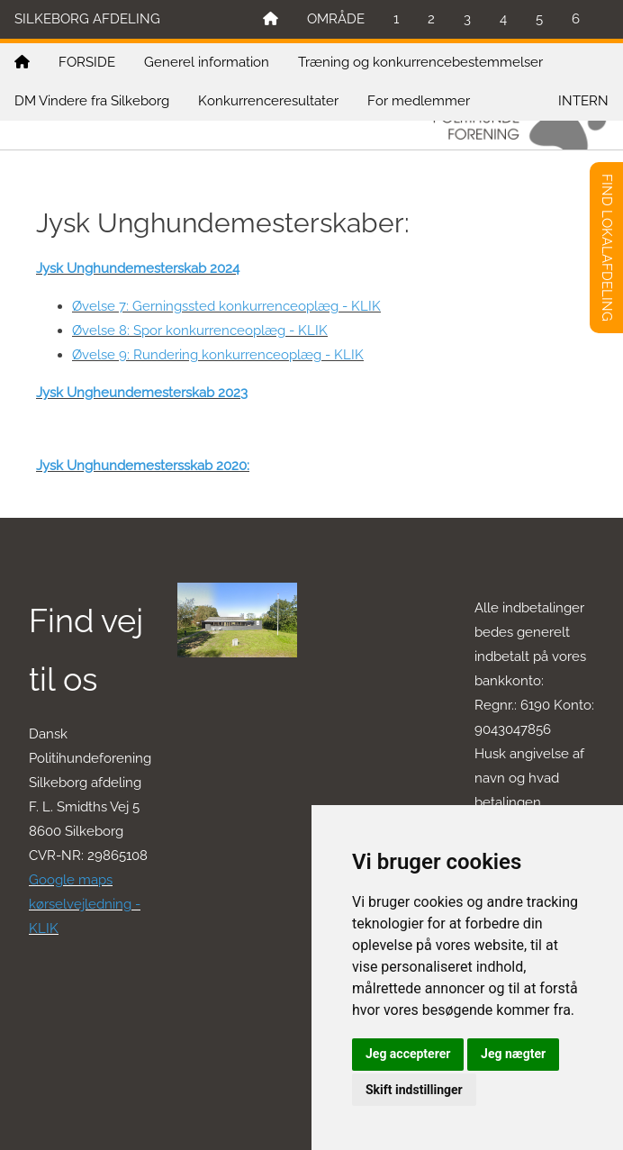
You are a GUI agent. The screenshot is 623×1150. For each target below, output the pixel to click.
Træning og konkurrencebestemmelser (420, 62)
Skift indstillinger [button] (414, 1089)
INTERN (583, 101)
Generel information (206, 62)
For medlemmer (418, 101)
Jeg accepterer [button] (408, 1053)
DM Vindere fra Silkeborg (91, 101)
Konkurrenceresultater (268, 101)
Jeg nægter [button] (513, 1053)
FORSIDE (87, 62)
